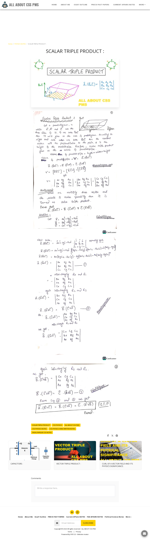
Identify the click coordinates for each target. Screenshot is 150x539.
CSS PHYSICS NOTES (39, 429)
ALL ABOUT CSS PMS (72, 425)
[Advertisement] (70, 16)
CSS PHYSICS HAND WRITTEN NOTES (62, 429)
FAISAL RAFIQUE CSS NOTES (42, 432)
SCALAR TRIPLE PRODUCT (41, 425)
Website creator (83, 534)
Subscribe (88, 523)
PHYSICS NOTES (20, 44)
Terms (70, 532)
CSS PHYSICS (57, 425)
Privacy (78, 532)
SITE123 (73, 534)
